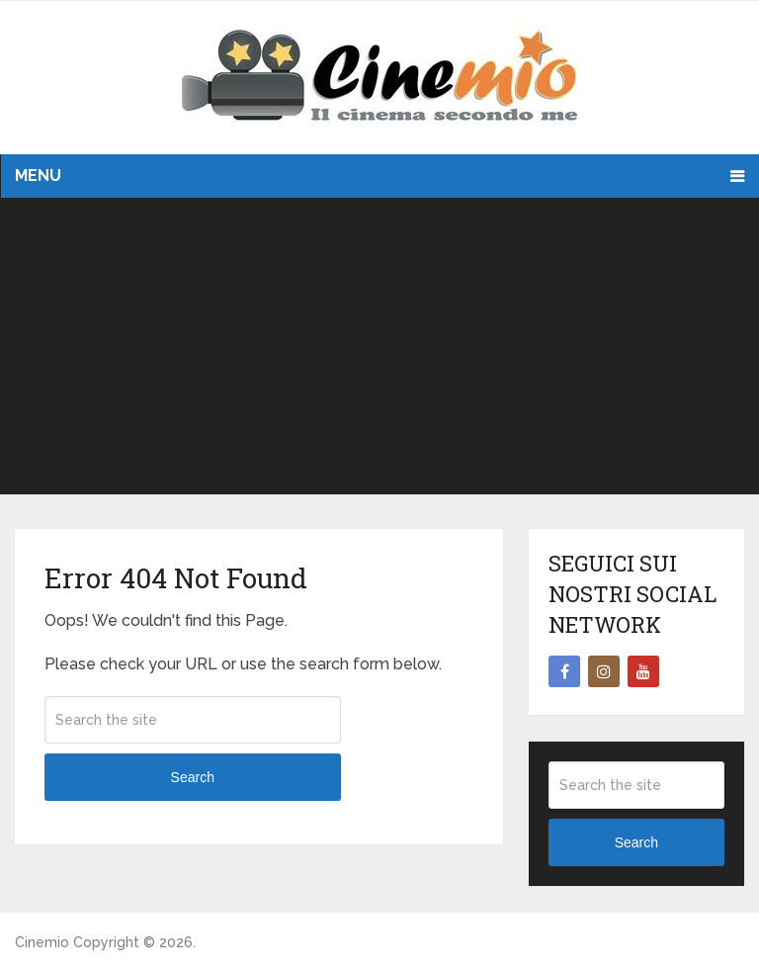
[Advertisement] (379, 346)
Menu (38, 175)
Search (192, 777)
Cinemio (42, 942)
